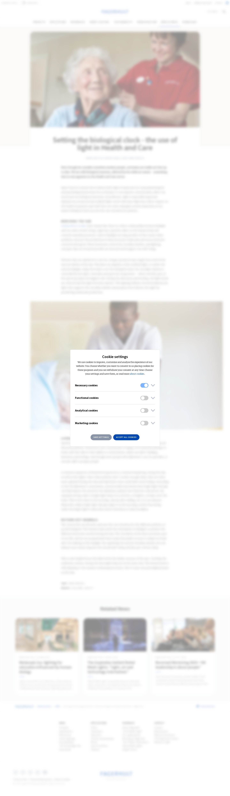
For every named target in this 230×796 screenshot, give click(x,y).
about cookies (137, 374)
